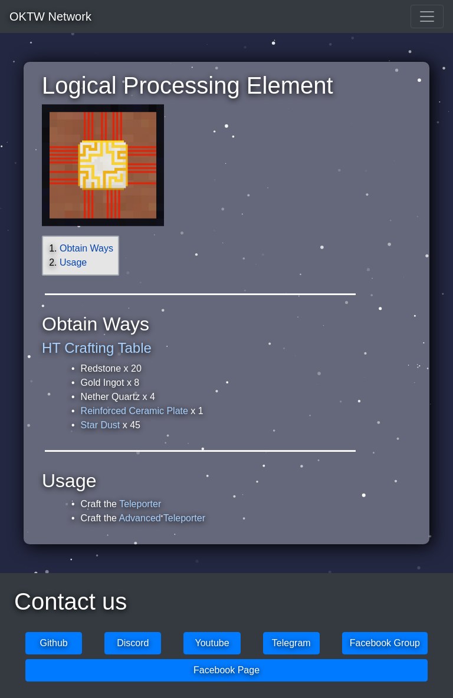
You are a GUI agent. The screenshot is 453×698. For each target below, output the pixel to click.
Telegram (291, 643)
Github (54, 643)
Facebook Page (226, 670)
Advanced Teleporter (162, 518)
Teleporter (140, 504)
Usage (73, 262)
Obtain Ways (86, 248)
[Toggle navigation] (427, 16)
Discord (133, 643)
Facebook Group (385, 643)
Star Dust (100, 425)
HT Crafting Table (97, 348)
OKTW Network (50, 16)
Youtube (212, 643)
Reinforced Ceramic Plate (134, 411)
